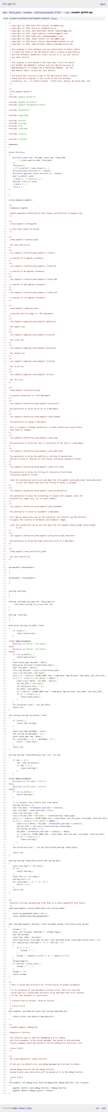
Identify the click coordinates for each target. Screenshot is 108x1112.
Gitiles (15, 1108)
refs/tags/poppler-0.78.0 (47, 12)
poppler (27, 12)
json (103, 1108)
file (54, 18)
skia (5, 12)
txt (97, 1108)
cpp (67, 12)
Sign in (102, 4)
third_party (15, 12)
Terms (29, 1108)
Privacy (22, 1108)
